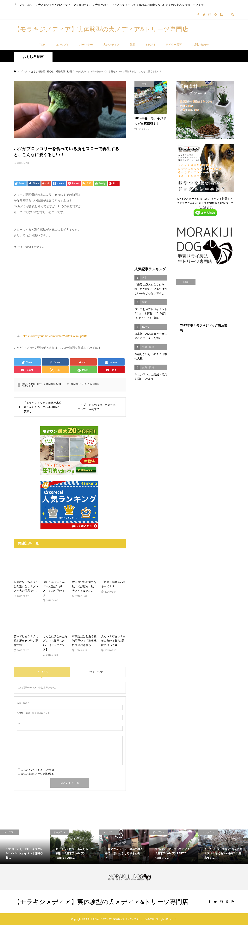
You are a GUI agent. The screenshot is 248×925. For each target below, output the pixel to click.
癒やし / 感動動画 (46, 383)
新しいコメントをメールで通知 (37, 770)
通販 (132, 44)
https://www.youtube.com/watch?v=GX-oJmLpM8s (54, 336)
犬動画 (74, 383)
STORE (150, 44)
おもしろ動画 (33, 57)
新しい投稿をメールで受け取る (37, 773)
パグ (81, 383)
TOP (42, 44)
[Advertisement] (150, 199)
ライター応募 (174, 44)
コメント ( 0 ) (41, 671)
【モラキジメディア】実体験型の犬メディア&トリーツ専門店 (101, 29)
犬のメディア (111, 44)
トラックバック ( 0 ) (98, 671)
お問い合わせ (200, 44)
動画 (58, 383)
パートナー (86, 44)
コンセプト (62, 44)
